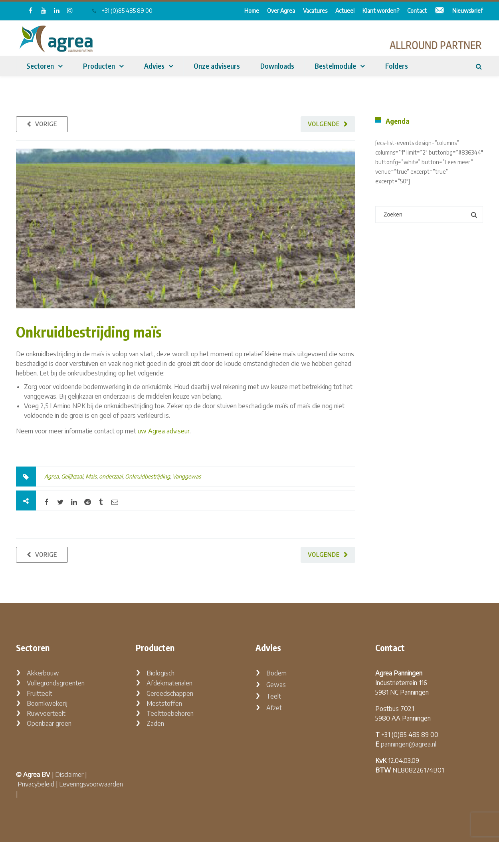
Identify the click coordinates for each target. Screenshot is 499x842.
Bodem (276, 673)
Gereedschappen (170, 693)
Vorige (46, 124)
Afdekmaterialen (169, 683)
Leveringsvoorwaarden (91, 784)
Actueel (344, 10)
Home (251, 10)
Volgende (324, 124)
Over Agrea (281, 10)
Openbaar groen (49, 723)
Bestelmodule (335, 65)
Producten (99, 65)
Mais (91, 476)
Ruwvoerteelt (46, 713)
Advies (154, 65)
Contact (417, 10)
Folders (396, 65)
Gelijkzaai (72, 476)
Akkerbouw (43, 673)
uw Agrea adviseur (164, 431)
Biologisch (160, 673)
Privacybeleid (36, 784)
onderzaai (111, 476)
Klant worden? (380, 10)
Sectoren (40, 65)
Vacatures (315, 10)
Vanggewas (186, 476)
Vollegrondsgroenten (56, 683)
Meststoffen (164, 703)
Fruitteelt (39, 693)
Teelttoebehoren (170, 713)
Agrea (51, 476)
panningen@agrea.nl (408, 744)
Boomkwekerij (47, 703)
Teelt (273, 696)
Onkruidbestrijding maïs (89, 332)
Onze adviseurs (217, 65)
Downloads (277, 65)
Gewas (276, 685)
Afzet (274, 708)
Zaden (155, 723)
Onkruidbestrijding (147, 476)
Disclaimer (69, 774)
